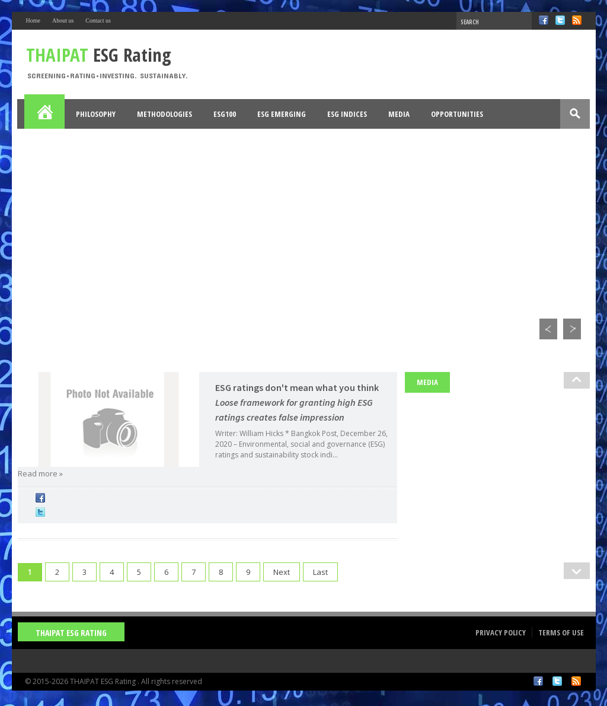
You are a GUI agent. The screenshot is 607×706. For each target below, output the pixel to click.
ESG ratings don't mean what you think (297, 402)
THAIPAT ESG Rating (71, 632)
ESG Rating (98, 54)
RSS (577, 20)
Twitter (560, 20)
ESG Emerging (281, 114)
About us (63, 20)
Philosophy (96, 114)
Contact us (98, 20)
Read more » (40, 473)
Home (33, 20)
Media (399, 114)
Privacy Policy (500, 632)
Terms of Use (561, 632)
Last (320, 572)
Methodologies (164, 114)
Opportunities (457, 114)
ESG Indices (347, 114)
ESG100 (224, 114)
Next (281, 572)
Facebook (543, 20)
